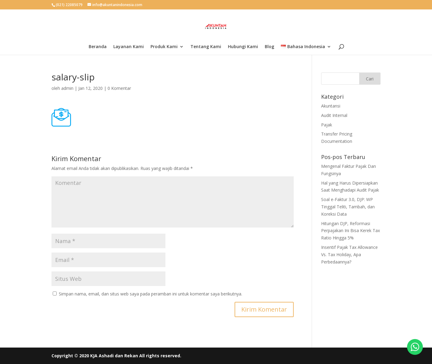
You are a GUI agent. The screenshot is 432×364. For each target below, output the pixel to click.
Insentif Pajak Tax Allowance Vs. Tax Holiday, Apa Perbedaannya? (349, 254)
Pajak (326, 125)
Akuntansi (330, 106)
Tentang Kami (205, 46)
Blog (269, 46)
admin (67, 88)
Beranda (98, 46)
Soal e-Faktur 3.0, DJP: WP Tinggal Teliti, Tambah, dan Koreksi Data (348, 206)
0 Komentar (119, 88)
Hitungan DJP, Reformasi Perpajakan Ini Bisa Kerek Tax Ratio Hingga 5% (350, 231)
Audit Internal (334, 115)
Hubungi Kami (243, 46)
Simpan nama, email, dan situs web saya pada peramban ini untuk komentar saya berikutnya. (150, 294)
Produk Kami (164, 46)
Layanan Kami (128, 46)
